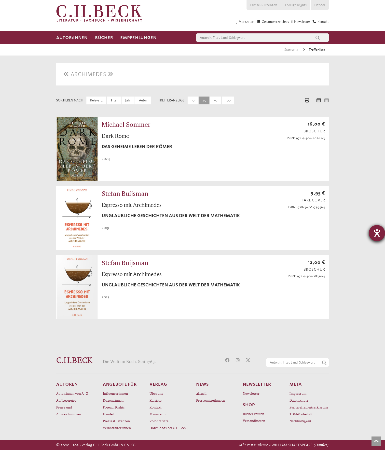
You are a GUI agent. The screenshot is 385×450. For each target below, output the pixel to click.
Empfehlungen (138, 37)
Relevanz (96, 100)
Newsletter (251, 393)
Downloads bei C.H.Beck (168, 428)
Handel (319, 5)
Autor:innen (72, 37)
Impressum (297, 393)
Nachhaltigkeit (300, 421)
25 (204, 100)
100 (228, 100)
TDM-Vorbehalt (301, 414)
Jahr (128, 100)
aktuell (201, 393)
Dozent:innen (113, 400)
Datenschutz (298, 400)
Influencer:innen (115, 393)
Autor (143, 100)
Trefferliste (317, 50)
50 (215, 100)
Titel (114, 100)
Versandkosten (254, 421)
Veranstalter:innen (117, 428)
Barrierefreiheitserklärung (308, 407)
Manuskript (158, 414)
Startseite (291, 50)
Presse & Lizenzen (263, 5)
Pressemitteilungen (210, 400)
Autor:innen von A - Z (72, 393)
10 (192, 100)
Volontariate (159, 421)
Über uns (156, 393)
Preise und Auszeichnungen (68, 410)
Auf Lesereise (66, 400)
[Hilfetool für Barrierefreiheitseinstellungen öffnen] (377, 233)
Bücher (104, 37)
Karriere (156, 400)
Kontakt (156, 407)
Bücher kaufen (253, 414)
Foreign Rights (296, 5)
